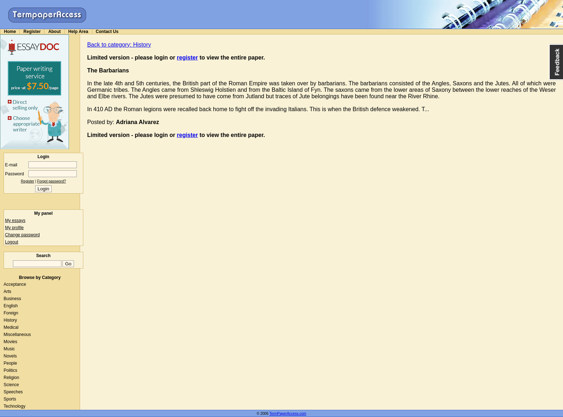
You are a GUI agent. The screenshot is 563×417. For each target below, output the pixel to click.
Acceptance (15, 284)
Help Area (78, 31)
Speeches (13, 391)
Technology (14, 406)
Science (11, 384)
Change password (22, 234)
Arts (7, 291)
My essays (15, 220)
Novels (10, 356)
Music (9, 348)
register (187, 58)
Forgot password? (51, 181)
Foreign (11, 313)
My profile (14, 227)
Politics (10, 370)
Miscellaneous (17, 334)
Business (12, 298)
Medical (11, 327)
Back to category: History (119, 45)
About (54, 31)
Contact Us (107, 31)
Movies (10, 341)
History (10, 320)
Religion (11, 377)
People (10, 363)
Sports (10, 399)
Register (32, 31)
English (11, 305)
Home (10, 31)
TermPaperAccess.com (287, 414)
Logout (11, 242)
